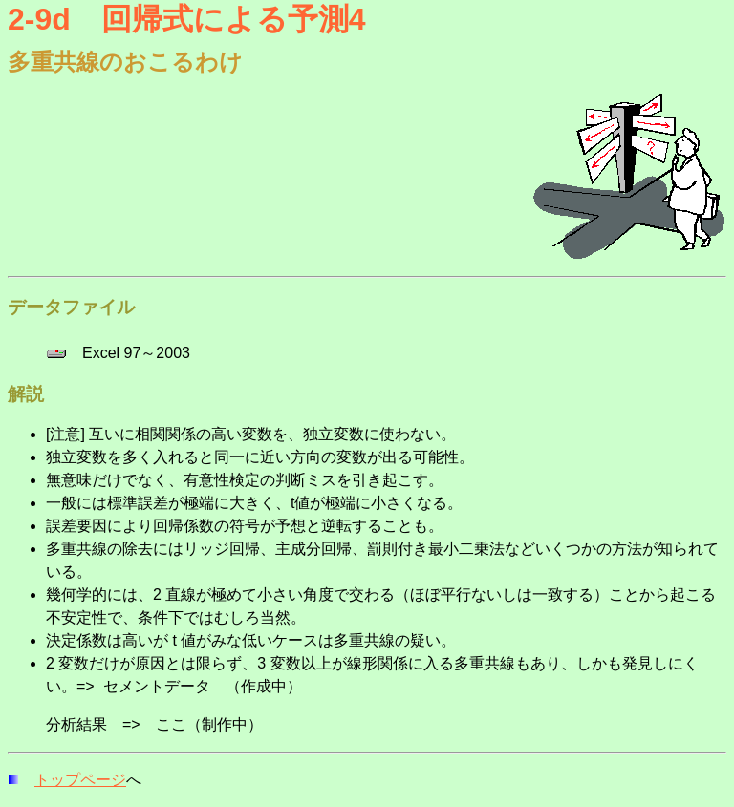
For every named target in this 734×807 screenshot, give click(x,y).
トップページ (80, 780)
